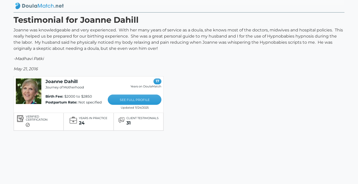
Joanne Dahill (61, 81)
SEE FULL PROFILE (135, 100)
